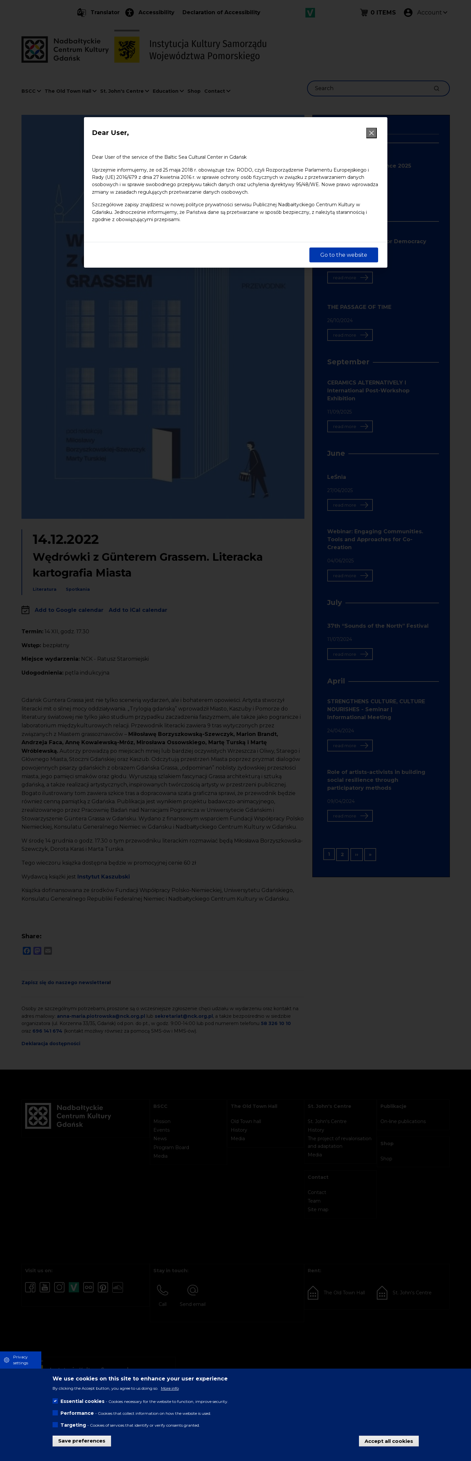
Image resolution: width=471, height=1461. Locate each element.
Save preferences (81, 1441)
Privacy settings (20, 1359)
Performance (77, 1413)
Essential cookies (82, 1401)
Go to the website (343, 255)
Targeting (73, 1425)
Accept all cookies (389, 1441)
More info (170, 1388)
